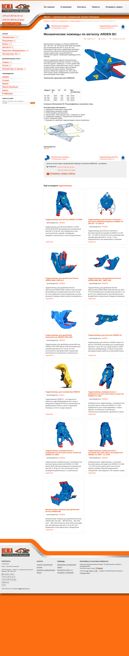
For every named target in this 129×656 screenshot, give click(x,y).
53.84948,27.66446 (9, 574)
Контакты (81, 7)
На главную (49, 7)
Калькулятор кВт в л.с (65, 570)
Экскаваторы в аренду (14, 69)
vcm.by (4, 585)
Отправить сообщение (65, 573)
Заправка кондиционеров (46, 570)
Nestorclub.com (25, 588)
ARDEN (5, 77)
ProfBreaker (7, 94)
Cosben (5, 80)
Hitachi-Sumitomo (10, 87)
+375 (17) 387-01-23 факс (13, 20)
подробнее (49, 242)
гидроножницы (75, 21)
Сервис (7, 62)
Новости (96, 7)
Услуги (6, 65)
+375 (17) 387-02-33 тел (12, 16)
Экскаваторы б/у (11, 54)
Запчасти (8, 47)
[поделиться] (89, 39)
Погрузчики (9, 41)
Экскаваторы (10, 37)
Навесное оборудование (15, 51)
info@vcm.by (5, 582)
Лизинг (39, 573)
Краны (7, 44)
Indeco (5, 90)
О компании (65, 7)
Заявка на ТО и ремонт (11, 24)
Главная (46, 21)
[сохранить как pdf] (117, 39)
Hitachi (5, 84)
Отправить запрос (114, 7)
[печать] (102, 39)
